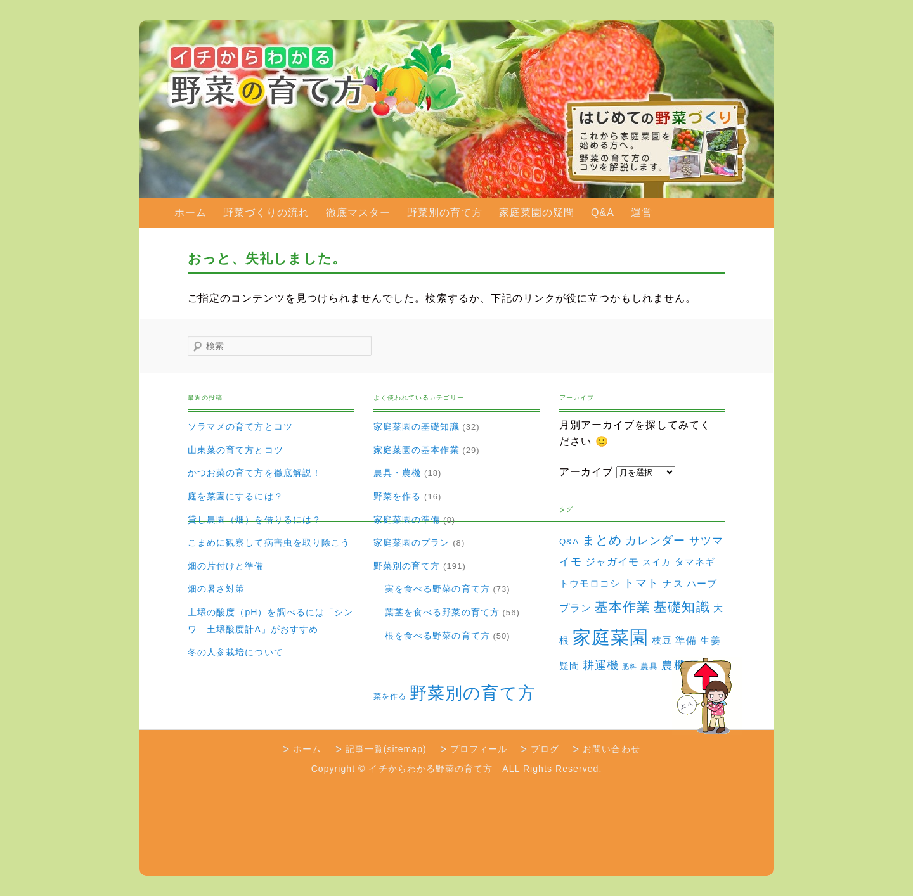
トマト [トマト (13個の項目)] (641, 583)
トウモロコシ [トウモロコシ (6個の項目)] (589, 583)
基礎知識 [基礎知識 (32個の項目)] (681, 606)
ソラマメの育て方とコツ (240, 426)
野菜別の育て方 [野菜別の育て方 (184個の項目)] (472, 693)
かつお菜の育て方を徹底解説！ (254, 473)
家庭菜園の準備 (406, 520)
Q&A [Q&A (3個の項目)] (569, 541)
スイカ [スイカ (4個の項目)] (656, 562)
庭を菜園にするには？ (235, 496)
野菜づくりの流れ (266, 212)
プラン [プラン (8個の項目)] (575, 607)
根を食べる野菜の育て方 (437, 635)
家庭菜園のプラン (411, 542)
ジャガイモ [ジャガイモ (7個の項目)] (612, 561)
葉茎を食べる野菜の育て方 (442, 612)
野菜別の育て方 (444, 212)
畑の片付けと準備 (226, 566)
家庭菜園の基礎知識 (416, 426)
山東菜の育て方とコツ (235, 450)
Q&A (602, 212)
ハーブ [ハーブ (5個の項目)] (702, 584)
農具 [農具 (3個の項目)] (649, 666)
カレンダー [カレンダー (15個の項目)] (655, 540)
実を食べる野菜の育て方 (437, 589)
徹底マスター (358, 212)
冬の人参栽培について (235, 652)
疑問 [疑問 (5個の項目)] (569, 666)
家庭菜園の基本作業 (416, 450)
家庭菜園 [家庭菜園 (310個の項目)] (611, 637)
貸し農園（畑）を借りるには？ (254, 520)
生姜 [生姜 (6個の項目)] (710, 640)
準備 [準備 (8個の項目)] (686, 640)
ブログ (545, 749)
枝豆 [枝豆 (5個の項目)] (662, 641)
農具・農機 (397, 473)
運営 (641, 212)
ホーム (190, 212)
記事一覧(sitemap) (386, 749)
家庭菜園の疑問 (536, 212)
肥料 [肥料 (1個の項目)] (629, 666)
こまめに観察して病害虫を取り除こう (269, 542)
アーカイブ (586, 471)
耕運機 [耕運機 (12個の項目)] (601, 665)
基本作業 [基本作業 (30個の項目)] (623, 606)
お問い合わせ (611, 749)
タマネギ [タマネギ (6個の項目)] (695, 561)
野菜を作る (397, 496)
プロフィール (478, 749)
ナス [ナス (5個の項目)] (673, 584)
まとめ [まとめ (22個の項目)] (602, 540)
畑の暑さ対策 (216, 589)
